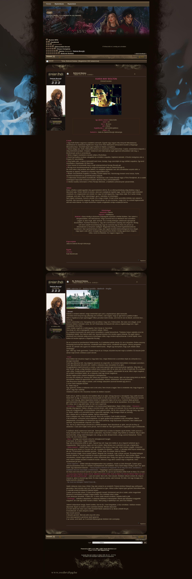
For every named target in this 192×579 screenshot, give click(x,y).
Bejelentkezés (59, 4)
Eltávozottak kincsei (62, 47)
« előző (137, 53)
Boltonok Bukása (67, 53)
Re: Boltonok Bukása (80, 281)
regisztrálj (78, 15)
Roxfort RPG (53, 40)
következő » (142, 53)
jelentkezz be (67, 15)
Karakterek (55, 42)
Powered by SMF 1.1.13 (88, 548)
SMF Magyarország (103, 550)
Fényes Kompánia (63, 49)
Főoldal (48, 4)
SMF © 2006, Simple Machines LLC (106, 548)
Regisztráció (72, 4)
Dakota (61, 51)
